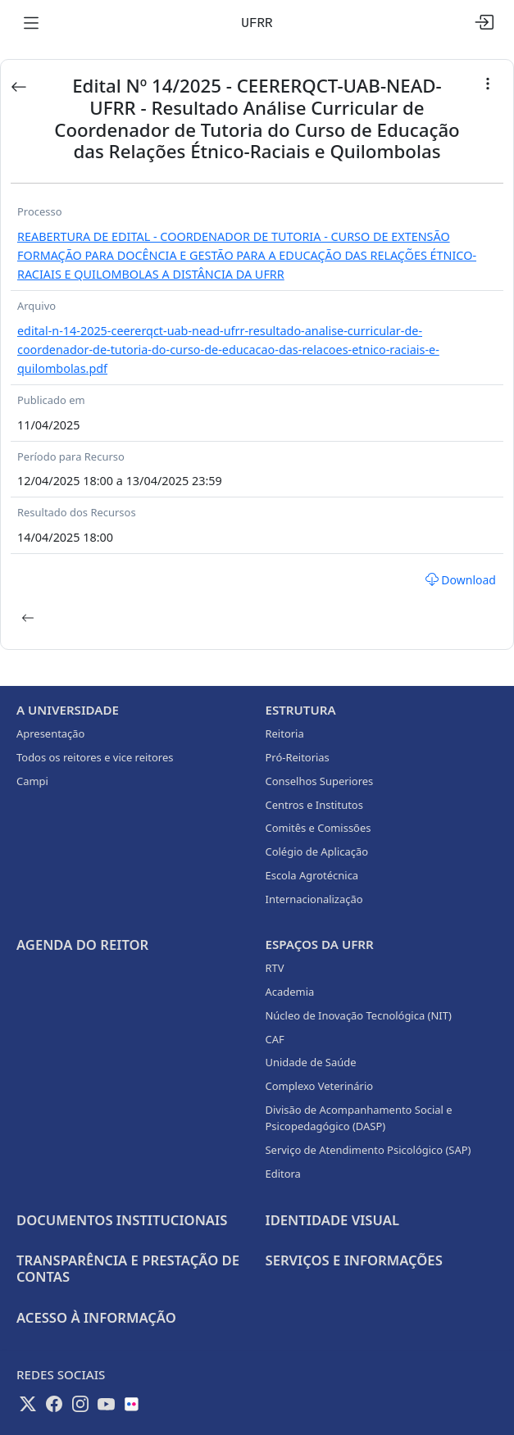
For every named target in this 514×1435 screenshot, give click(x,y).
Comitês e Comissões (318, 827)
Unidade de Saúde (311, 1062)
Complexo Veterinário (320, 1086)
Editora (283, 1173)
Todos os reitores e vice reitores (94, 757)
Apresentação (50, 733)
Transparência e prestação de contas (127, 1268)
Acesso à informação (96, 1317)
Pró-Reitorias (298, 757)
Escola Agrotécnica (312, 875)
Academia (290, 991)
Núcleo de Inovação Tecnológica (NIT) (359, 1015)
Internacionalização (314, 899)
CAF (275, 1039)
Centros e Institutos (314, 804)
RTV (275, 967)
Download (460, 580)
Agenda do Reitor (82, 944)
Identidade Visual (332, 1219)
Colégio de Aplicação (317, 851)
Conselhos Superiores (320, 781)
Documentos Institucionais (121, 1219)
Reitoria (285, 733)
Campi (32, 781)
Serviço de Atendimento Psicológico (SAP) (368, 1149)
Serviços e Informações (354, 1260)
